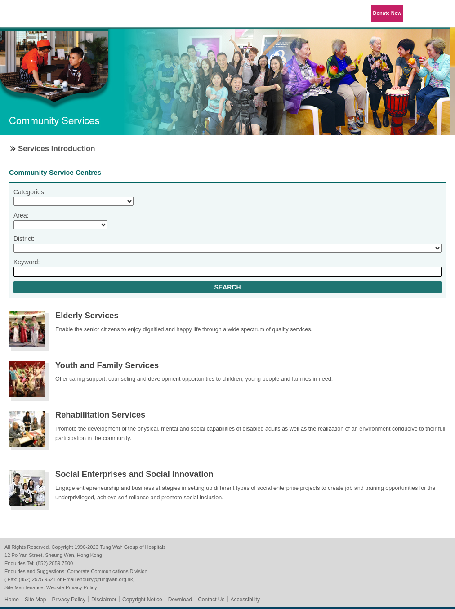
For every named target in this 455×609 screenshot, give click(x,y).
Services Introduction (56, 148)
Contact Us (211, 599)
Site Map (35, 599)
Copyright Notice (142, 599)
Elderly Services (87, 315)
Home (11, 599)
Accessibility (245, 599)
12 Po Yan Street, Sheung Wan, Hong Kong (53, 555)
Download (180, 599)
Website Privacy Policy (71, 587)
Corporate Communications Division (107, 571)
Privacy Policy (68, 599)
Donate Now (387, 13)
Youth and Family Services (107, 365)
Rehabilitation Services (100, 414)
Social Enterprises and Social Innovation (134, 474)
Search (227, 287)
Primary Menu (441, 13)
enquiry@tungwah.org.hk (105, 579)
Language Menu (419, 13)
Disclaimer (103, 599)
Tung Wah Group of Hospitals (32, 16)
